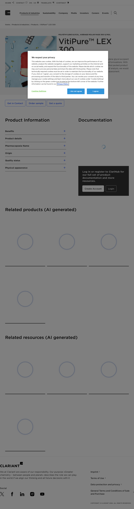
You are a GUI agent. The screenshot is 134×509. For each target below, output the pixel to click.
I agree (96, 91)
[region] (68, 75)
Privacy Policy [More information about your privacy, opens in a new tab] (62, 84)
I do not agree (76, 91)
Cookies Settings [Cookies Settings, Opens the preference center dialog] (39, 91)
